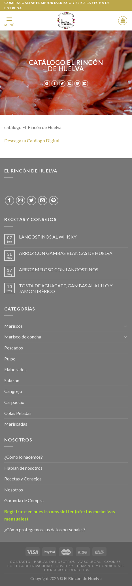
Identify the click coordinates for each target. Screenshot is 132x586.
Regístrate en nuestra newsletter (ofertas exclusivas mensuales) (59, 515)
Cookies (112, 561)
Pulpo (10, 358)
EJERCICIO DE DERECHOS (66, 570)
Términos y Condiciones (100, 566)
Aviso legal (89, 561)
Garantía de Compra (24, 500)
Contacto (20, 561)
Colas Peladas (17, 413)
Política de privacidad (29, 566)
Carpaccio (14, 402)
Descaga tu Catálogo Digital (32, 140)
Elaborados (15, 369)
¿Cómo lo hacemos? (23, 457)
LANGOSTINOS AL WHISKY (47, 236)
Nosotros (13, 489)
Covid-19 (64, 566)
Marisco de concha (22, 336)
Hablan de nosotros (23, 468)
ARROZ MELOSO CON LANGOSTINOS (58, 269)
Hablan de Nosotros (54, 561)
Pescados (13, 347)
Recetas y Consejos (23, 478)
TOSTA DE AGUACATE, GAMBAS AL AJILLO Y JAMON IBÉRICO (65, 288)
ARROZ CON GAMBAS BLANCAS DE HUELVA (65, 253)
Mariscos (13, 326)
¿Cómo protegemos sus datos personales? (45, 529)
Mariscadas (15, 424)
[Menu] (9, 21)
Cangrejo (13, 391)
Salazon (11, 380)
